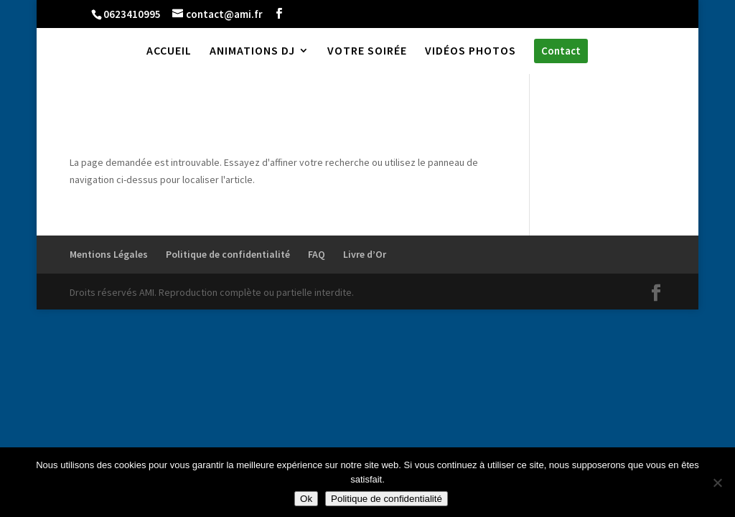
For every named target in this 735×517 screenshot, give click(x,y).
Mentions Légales (109, 254)
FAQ (316, 254)
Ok (306, 498)
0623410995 (132, 14)
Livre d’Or (364, 254)
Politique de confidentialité (228, 254)
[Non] (717, 482)
